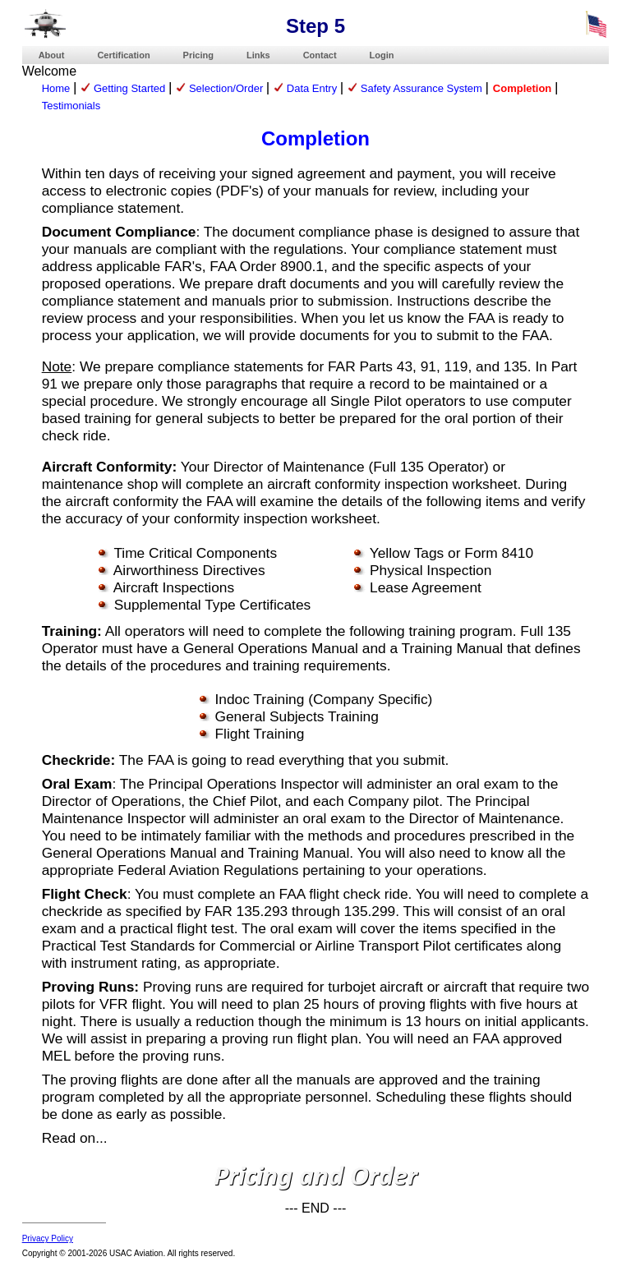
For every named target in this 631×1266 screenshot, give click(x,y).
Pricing (198, 55)
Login (382, 55)
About (52, 55)
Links (258, 55)
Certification (123, 55)
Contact (320, 55)
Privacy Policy (47, 1238)
